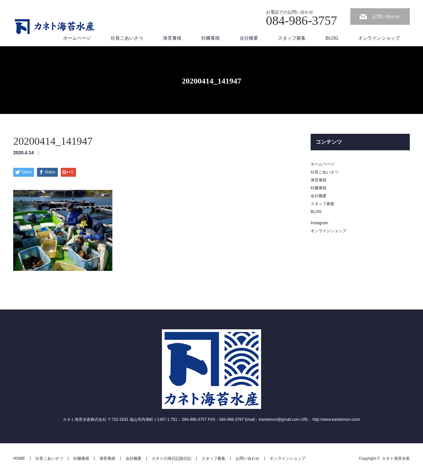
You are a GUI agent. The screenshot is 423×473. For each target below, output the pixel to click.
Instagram (319, 223)
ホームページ (77, 38)
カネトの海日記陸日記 (171, 458)
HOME (19, 458)
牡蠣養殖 (210, 38)
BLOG (332, 38)
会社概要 (249, 38)
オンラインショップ (379, 38)
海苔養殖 (172, 38)
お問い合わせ (386, 16)
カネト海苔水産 (396, 458)
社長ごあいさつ (127, 38)
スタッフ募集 (292, 38)
